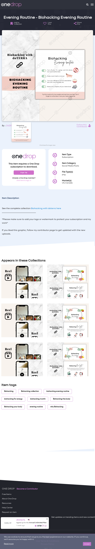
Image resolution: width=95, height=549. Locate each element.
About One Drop (9, 499)
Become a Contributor (27, 489)
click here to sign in (24, 180)
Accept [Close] (87, 544)
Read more (9, 544)
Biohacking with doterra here (46, 208)
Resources (6, 503)
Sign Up (23, 172)
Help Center (7, 508)
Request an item (9, 512)
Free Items (6, 494)
